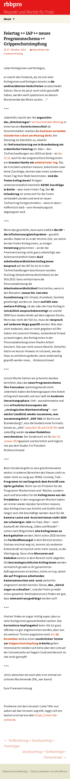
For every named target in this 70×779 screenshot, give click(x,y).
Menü (7, 19)
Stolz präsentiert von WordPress (49, 771)
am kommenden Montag (47, 122)
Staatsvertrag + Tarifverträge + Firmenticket (44, 754)
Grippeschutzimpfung (23, 643)
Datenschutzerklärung (15, 771)
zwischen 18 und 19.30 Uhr (41, 427)
